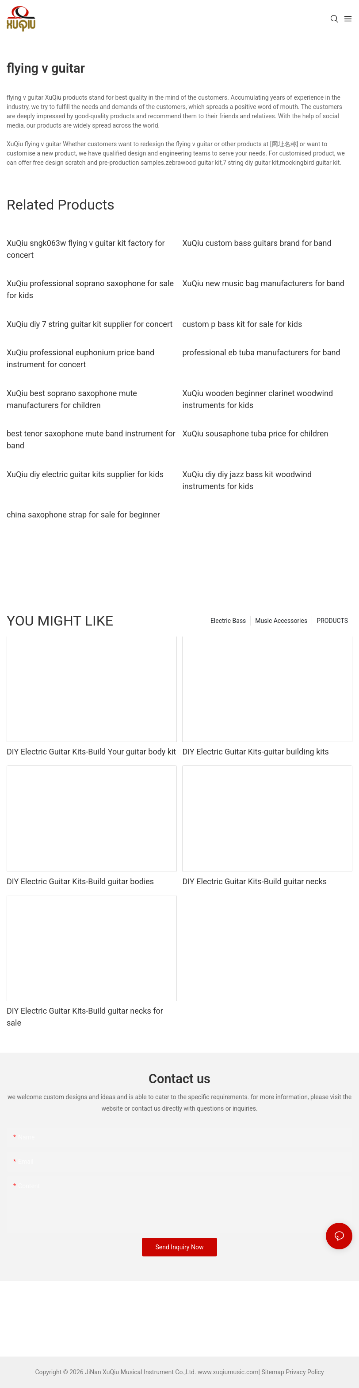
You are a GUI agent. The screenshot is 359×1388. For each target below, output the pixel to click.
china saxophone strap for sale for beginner (83, 514)
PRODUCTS (332, 620)
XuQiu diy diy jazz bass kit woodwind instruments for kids (247, 480)
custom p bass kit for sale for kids (242, 324)
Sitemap (272, 1372)
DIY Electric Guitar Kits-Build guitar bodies (80, 881)
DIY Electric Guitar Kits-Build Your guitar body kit (91, 751)
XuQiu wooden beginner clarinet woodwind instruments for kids (257, 399)
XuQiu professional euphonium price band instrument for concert (80, 358)
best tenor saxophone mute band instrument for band (91, 439)
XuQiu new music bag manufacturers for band (263, 283)
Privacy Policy (305, 1372)
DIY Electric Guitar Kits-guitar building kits (255, 751)
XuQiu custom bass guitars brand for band (256, 243)
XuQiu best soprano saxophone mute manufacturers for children (72, 399)
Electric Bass (228, 620)
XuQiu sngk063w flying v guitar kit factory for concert (86, 249)
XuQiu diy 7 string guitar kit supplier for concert (89, 324)
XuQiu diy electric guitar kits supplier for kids (85, 474)
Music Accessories (281, 620)
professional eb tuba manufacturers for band (261, 352)
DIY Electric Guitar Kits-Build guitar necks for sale (85, 1016)
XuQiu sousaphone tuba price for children (255, 433)
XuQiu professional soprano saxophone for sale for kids (90, 289)
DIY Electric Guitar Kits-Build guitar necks (254, 881)
